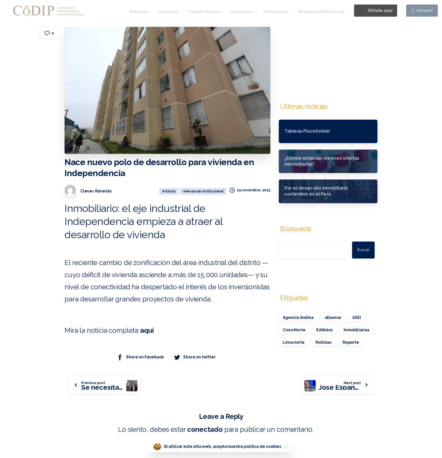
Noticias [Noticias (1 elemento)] (323, 342)
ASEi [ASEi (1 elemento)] (356, 317)
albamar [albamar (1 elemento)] (333, 317)
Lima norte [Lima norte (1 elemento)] (293, 342)
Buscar (363, 249)
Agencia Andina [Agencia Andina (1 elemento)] (298, 317)
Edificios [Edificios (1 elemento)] (324, 330)
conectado (205, 429)
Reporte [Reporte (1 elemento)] (350, 342)
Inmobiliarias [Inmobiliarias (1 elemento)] (356, 330)
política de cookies (262, 446)
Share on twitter (194, 357)
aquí (147, 330)
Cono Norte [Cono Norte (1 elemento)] (294, 330)
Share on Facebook (139, 357)
